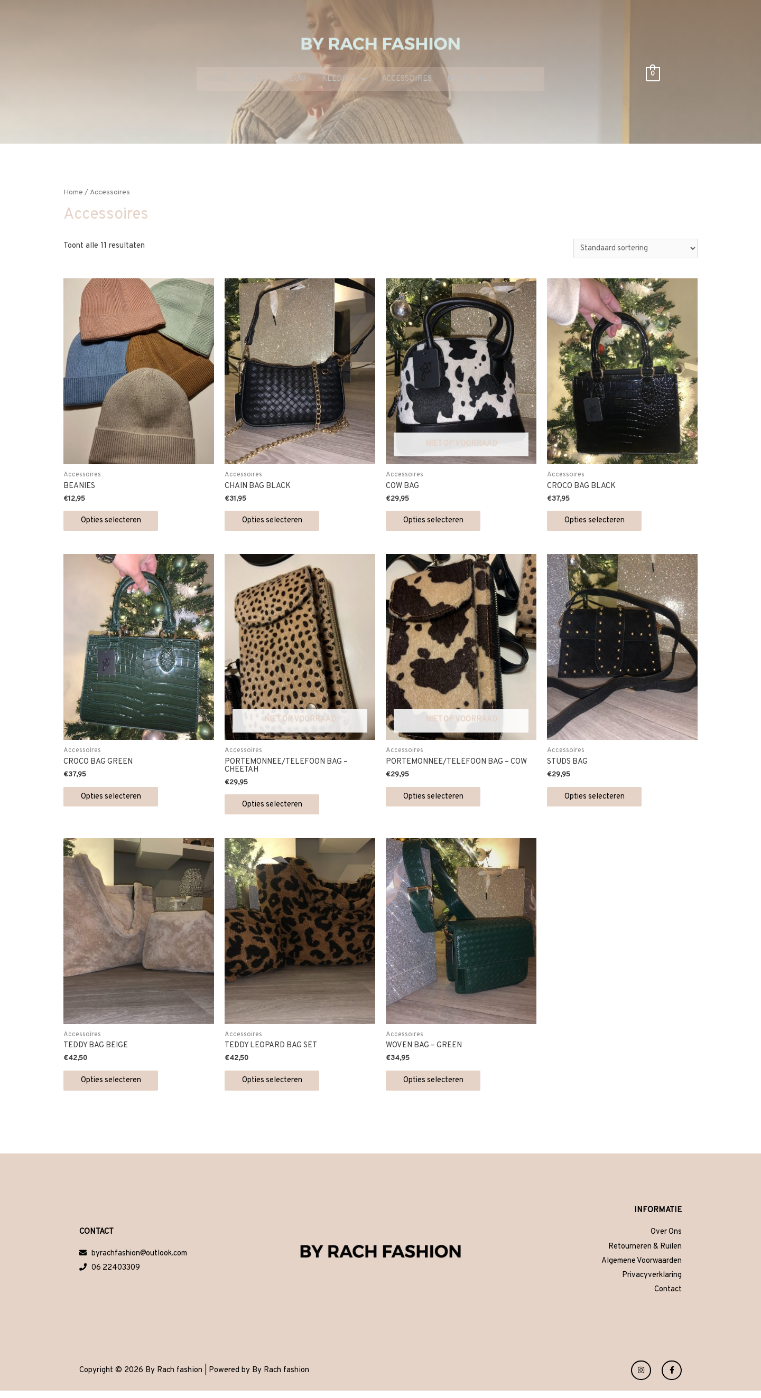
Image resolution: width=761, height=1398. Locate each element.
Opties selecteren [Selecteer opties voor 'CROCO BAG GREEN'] (115, 800)
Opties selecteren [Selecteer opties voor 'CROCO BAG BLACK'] (599, 522)
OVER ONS (467, 79)
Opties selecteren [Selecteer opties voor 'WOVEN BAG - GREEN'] (438, 1086)
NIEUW (293, 79)
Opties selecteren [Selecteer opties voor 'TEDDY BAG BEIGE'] (115, 1086)
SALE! (254, 79)
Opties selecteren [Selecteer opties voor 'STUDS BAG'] (599, 800)
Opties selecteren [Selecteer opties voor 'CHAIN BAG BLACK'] (277, 522)
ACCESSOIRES (407, 79)
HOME (216, 79)
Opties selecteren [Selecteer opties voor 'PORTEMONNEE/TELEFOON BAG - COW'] (438, 800)
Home (73, 193)
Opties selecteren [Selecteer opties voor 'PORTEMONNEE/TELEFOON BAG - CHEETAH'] (277, 808)
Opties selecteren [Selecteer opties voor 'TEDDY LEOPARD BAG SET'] (277, 1086)
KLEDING (344, 79)
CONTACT (519, 79)
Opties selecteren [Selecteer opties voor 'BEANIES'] (115, 522)
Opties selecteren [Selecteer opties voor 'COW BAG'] (438, 522)
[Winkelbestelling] (634, 249)
